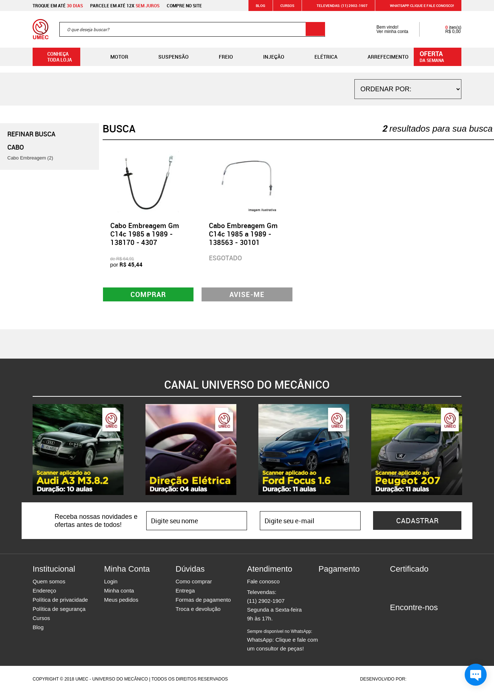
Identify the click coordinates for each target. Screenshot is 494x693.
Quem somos (49, 582)
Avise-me (247, 295)
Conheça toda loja (54, 57)
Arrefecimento (382, 56)
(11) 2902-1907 (266, 601)
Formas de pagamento (203, 600)
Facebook (395, 621)
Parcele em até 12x (124, 5)
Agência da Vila (420, 679)
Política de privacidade (60, 600)
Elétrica (320, 56)
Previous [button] (27, 450)
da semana (439, 56)
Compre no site (184, 5)
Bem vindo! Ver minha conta (385, 29)
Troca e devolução (198, 609)
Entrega (185, 591)
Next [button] (466, 450)
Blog (260, 5)
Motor (113, 56)
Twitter (421, 621)
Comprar (148, 295)
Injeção (267, 56)
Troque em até (58, 5)
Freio (220, 56)
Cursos (287, 5)
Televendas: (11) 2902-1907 (338, 5)
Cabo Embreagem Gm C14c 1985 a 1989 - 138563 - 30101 (243, 234)
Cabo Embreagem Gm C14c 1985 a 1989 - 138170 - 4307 (144, 234)
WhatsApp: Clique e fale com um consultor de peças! (282, 641)
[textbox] (192, 29)
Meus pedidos (121, 600)
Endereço (44, 591)
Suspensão (168, 56)
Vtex (447, 679)
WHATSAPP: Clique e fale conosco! (417, 5)
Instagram (408, 621)
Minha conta (119, 591)
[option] (78, 450)
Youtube (433, 621)
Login (111, 582)
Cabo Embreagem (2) (30, 158)
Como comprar (194, 582)
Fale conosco (263, 582)
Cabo (15, 147)
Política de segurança (59, 609)
